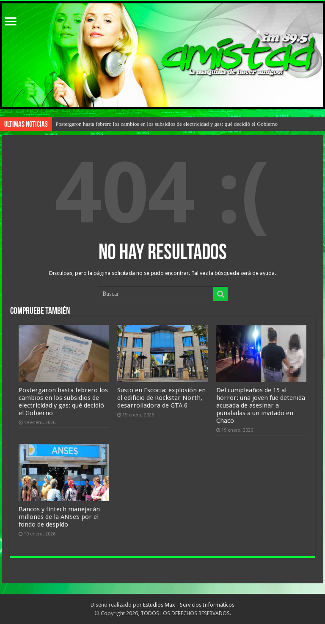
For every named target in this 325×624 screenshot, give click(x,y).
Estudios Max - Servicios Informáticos (188, 605)
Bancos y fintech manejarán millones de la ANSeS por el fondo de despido (59, 516)
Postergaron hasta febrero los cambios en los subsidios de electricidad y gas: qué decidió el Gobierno (166, 124)
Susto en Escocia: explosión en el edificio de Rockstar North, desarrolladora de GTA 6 (161, 397)
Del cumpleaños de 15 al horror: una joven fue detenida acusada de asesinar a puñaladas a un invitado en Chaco (260, 405)
